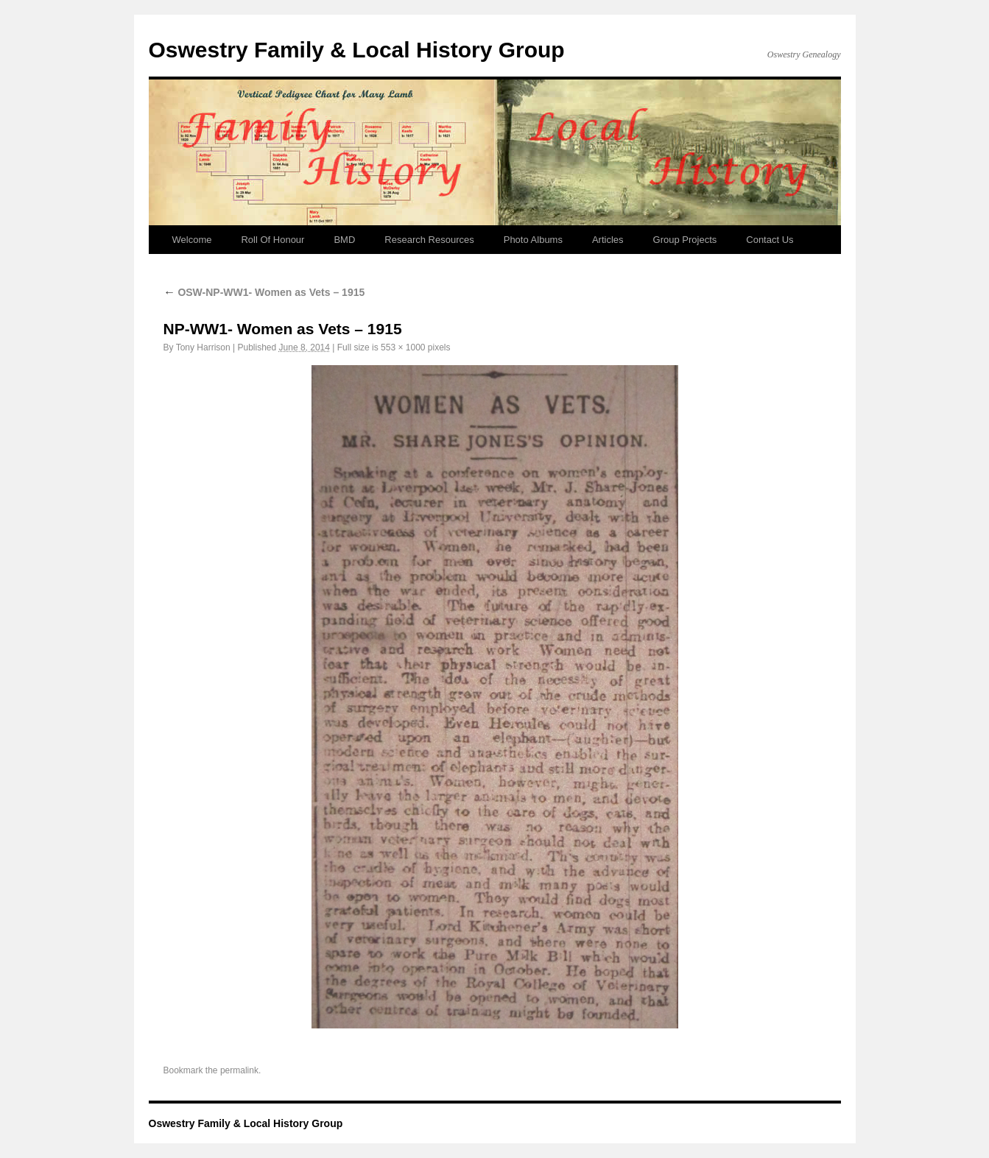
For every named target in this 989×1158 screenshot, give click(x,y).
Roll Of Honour (272, 239)
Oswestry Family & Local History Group (357, 50)
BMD (344, 239)
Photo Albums (533, 239)
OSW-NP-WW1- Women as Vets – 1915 (264, 292)
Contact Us (769, 239)
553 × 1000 (403, 347)
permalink (239, 1070)
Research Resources (429, 239)
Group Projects (685, 239)
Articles (608, 239)
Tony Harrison (203, 347)
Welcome (192, 239)
